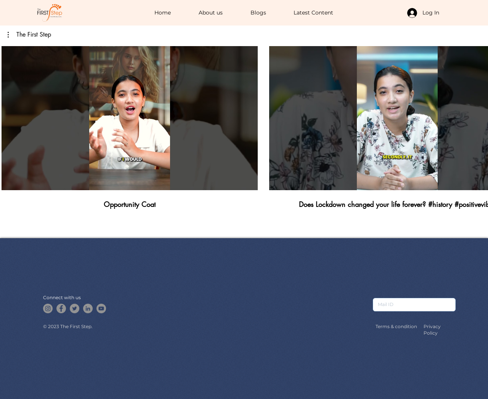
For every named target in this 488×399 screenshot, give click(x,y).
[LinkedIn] (88, 308)
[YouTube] (101, 308)
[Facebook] (61, 308)
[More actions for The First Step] (29, 34)
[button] (29, 34)
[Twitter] (74, 308)
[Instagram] (48, 308)
